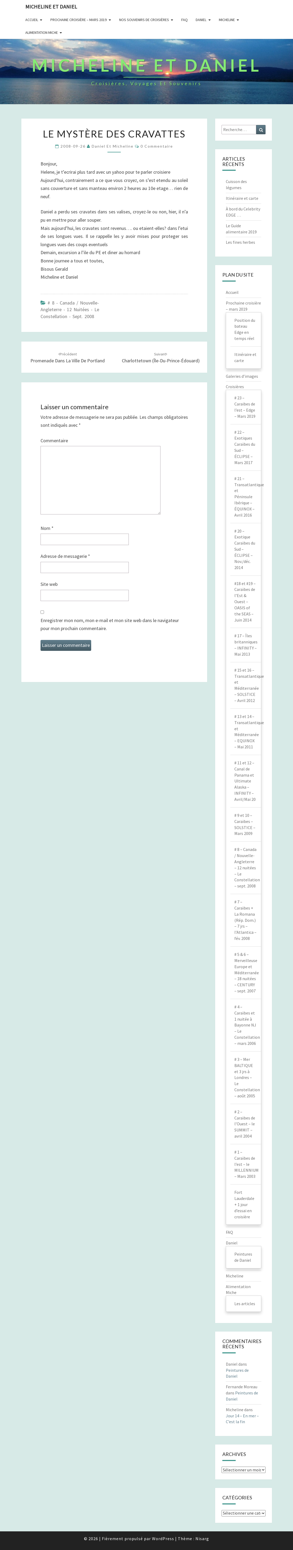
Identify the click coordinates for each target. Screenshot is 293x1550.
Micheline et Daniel (51, 6)
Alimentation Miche (41, 32)
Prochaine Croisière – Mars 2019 (78, 19)
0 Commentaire (157, 146)
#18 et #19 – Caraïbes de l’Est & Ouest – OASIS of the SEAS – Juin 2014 (245, 602)
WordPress (163, 1538)
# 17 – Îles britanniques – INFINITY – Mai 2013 (246, 645)
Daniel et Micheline (113, 146)
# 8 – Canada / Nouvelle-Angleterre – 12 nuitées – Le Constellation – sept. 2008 (247, 867)
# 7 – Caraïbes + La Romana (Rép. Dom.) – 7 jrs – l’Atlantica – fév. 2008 (245, 920)
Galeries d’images (242, 376)
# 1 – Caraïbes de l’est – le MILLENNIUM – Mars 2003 (246, 1164)
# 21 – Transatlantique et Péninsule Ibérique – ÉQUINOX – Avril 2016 (247, 497)
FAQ (184, 19)
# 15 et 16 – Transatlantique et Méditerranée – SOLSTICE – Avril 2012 (247, 685)
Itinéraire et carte (242, 198)
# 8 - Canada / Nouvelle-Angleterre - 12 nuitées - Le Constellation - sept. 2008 (70, 309)
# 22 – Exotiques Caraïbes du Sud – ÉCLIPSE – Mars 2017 (244, 447)
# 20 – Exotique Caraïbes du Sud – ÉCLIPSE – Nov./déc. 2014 (244, 549)
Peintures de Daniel (243, 1257)
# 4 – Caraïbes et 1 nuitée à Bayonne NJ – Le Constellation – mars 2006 (247, 1025)
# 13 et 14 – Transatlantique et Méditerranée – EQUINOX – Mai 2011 (247, 731)
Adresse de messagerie (65, 556)
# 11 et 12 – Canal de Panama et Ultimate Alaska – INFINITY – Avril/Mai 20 (245, 781)
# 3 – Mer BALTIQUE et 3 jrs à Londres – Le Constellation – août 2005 (247, 1077)
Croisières (235, 386)
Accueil (31, 19)
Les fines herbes (240, 242)
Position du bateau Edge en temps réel (244, 329)
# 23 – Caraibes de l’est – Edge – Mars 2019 (244, 407)
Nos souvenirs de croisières (144, 19)
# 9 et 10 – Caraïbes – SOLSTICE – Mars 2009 (244, 824)
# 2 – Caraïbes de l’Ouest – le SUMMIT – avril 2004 (244, 1124)
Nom (47, 528)
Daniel (201, 19)
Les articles (244, 1303)
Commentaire (54, 440)
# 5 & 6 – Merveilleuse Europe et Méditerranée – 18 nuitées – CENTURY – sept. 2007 (246, 972)
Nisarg (202, 1538)
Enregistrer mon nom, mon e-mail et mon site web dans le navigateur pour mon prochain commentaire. (110, 624)
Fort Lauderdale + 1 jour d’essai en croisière (244, 1204)
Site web (49, 584)
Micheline (227, 19)
